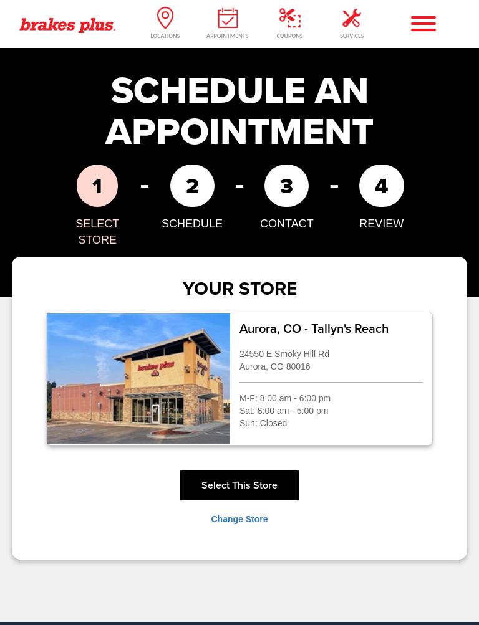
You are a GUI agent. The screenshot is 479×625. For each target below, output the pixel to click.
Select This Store (239, 485)
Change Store (239, 519)
